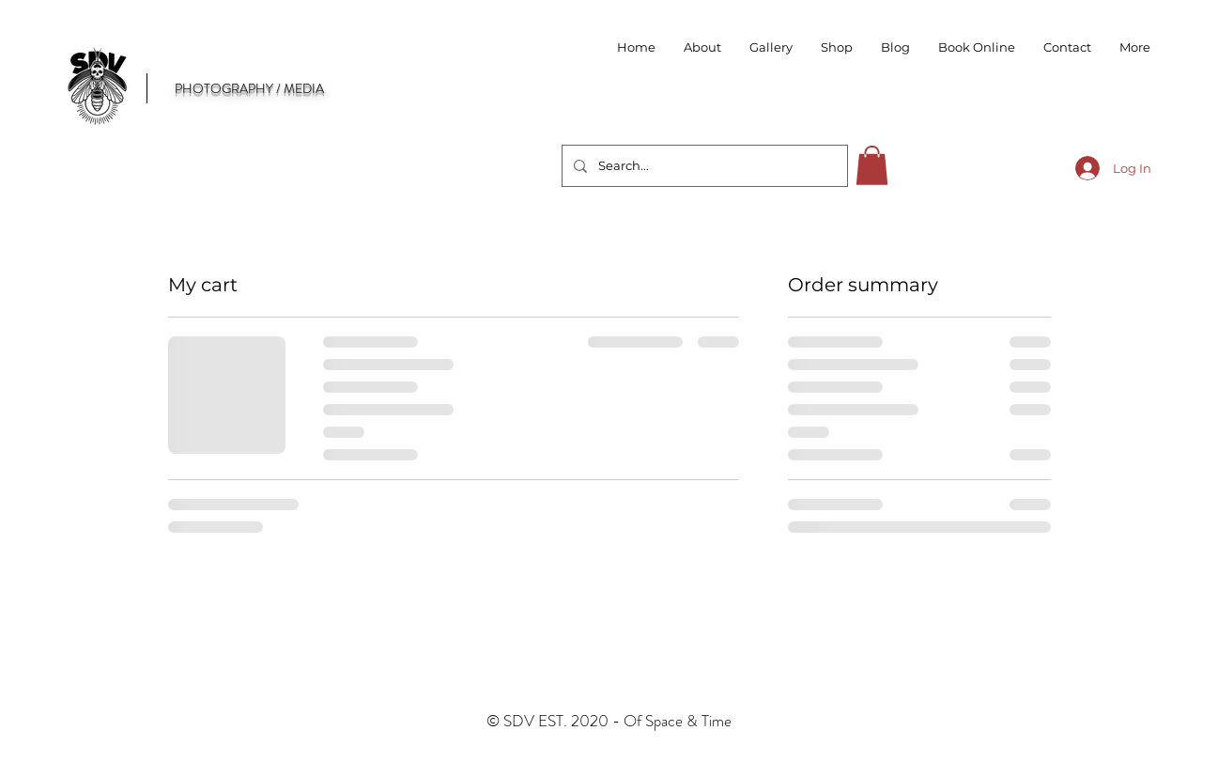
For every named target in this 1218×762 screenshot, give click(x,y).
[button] (837, 46)
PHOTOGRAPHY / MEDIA (249, 88)
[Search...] (703, 166)
